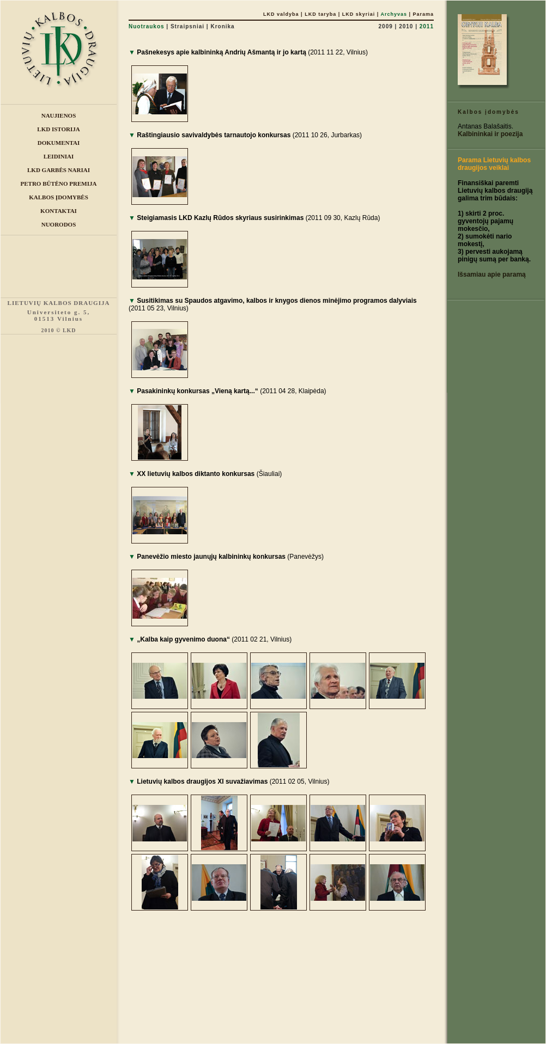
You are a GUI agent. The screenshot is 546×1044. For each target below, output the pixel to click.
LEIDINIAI (59, 156)
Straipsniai (187, 26)
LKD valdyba (281, 14)
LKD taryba (320, 14)
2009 (386, 26)
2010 (406, 26)
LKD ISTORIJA (58, 129)
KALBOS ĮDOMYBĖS (58, 197)
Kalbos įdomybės (488, 112)
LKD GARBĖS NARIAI (58, 170)
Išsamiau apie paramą (492, 274)
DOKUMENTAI (59, 142)
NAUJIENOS (58, 115)
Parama (423, 14)
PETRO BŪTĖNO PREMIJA (59, 183)
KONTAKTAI (58, 210)
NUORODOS (58, 224)
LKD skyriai (358, 14)
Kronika (222, 26)
